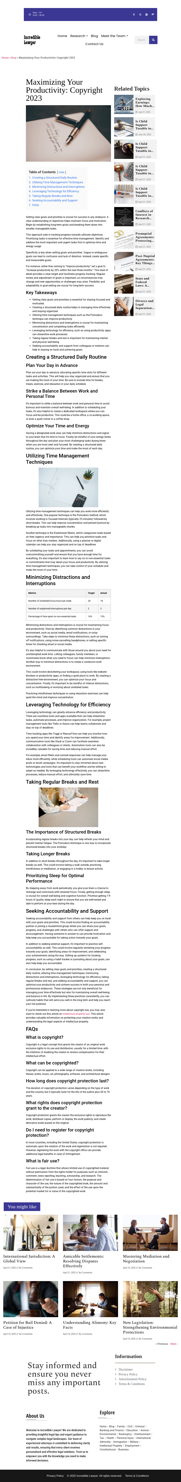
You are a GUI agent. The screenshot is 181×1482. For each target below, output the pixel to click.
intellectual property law (76, 1013)
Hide (61, 172)
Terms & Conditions (137, 1475)
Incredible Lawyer (32, 39)
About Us (35, 1415)
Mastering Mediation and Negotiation (146, 1258)
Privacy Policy (55, 1475)
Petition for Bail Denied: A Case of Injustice (27, 1325)
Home (5, 57)
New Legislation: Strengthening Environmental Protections (150, 1327)
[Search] (153, 40)
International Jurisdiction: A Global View (29, 1258)
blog (13, 57)
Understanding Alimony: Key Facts (89, 1325)
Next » (174, 1343)
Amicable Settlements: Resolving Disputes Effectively (83, 1261)
